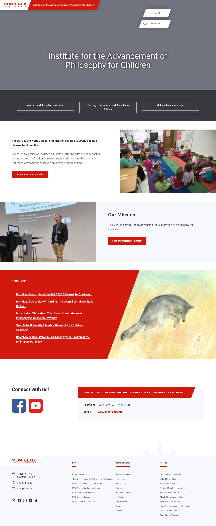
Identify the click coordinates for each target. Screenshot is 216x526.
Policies (163, 463)
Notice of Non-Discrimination (172, 488)
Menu (206, 12)
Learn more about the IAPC (30, 174)
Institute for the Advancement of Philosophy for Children (64, 4)
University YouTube (30, 500)
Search (203, 23)
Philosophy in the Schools (171, 105)
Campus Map (22, 488)
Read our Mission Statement (127, 240)
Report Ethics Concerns (170, 515)
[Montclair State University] (14, 5)
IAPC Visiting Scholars (81, 497)
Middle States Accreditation (171, 497)
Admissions (121, 483)
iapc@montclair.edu (110, 412)
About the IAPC (78, 474)
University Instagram (25, 500)
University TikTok (36, 500)
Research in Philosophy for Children (87, 483)
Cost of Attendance (168, 511)
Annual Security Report (170, 492)
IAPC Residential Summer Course (86, 488)
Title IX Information (168, 479)
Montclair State (123, 463)
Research (120, 511)
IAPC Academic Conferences (84, 501)
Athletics (120, 497)
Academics (120, 479)
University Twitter (13, 500)
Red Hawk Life (122, 501)
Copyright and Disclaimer (170, 474)
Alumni (119, 488)
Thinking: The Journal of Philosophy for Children (108, 107)
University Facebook (19, 500)
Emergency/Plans (167, 483)
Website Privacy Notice (169, 501)
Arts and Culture (123, 492)
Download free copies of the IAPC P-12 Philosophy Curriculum (54, 294)
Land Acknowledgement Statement (175, 506)
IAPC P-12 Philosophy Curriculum (45, 105)
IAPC (74, 463)
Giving (118, 506)
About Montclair (123, 474)
